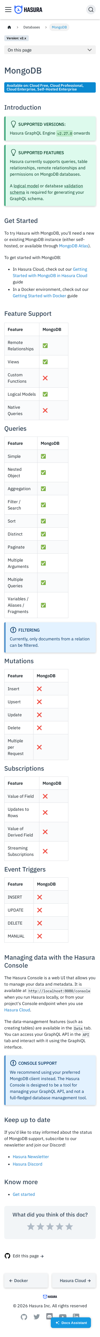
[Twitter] (37, 1318)
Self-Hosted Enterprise (57, 89)
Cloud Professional (66, 85)
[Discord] (49, 1319)
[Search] (91, 9)
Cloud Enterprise (21, 89)
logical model (26, 185)
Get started (24, 1194)
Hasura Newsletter (31, 1156)
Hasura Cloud (17, 1009)
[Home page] (9, 27)
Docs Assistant (71, 1324)
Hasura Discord (27, 1164)
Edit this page (26, 1255)
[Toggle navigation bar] (8, 10)
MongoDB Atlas (73, 245)
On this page (20, 50)
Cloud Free (39, 85)
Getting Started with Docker (39, 295)
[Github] (24, 1318)
